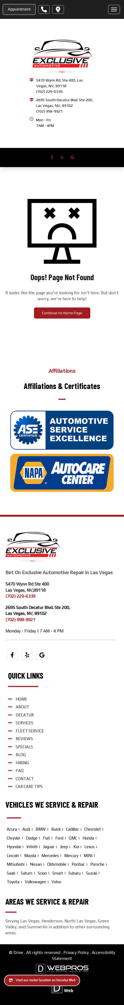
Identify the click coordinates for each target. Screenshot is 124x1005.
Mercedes (50, 855)
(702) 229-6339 (49, 91)
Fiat (46, 838)
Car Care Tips (29, 786)
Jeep (64, 846)
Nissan (36, 864)
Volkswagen (35, 881)
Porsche (97, 864)
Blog (21, 754)
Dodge (31, 838)
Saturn (26, 873)
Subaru (74, 873)
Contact (25, 778)
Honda (88, 838)
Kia (76, 846)
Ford (59, 838)
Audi (26, 829)
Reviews (24, 738)
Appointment (19, 9)
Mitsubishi (16, 864)
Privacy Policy (76, 952)
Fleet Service (30, 731)
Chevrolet (92, 829)
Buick (56, 829)
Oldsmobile (56, 864)
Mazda (30, 855)
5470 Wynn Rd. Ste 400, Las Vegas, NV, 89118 (59, 83)
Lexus (89, 846)
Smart (57, 873)
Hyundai (14, 846)
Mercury (71, 855)
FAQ (19, 770)
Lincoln (13, 855)
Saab (11, 873)
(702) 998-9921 (49, 111)
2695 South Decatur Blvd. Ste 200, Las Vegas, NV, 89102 (64, 103)
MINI (88, 855)
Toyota (13, 881)
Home (21, 699)
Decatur (25, 715)
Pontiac (78, 864)
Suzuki (91, 873)
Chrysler (13, 838)
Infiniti (31, 846)
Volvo (56, 881)
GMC (73, 838)
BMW (41, 829)
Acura (12, 829)
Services (24, 722)
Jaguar (48, 846)
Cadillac (72, 829)
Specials (24, 747)
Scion (42, 873)
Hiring (22, 762)
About (22, 707)
